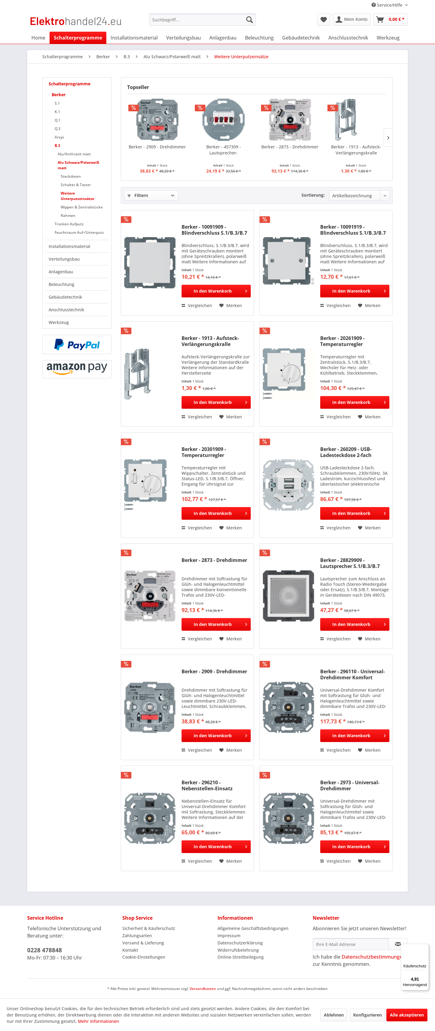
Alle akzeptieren (407, 1015)
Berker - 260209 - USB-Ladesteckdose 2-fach (346, 452)
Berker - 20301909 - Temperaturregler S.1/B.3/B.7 (204, 452)
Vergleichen (197, 305)
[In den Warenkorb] (216, 291)
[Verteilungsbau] (183, 38)
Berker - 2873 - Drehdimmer (289, 147)
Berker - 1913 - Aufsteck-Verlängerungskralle (356, 150)
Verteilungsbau (64, 259)
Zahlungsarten (137, 935)
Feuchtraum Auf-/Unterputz (79, 232)
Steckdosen (71, 176)
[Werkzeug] (388, 38)
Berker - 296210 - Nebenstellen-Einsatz (207, 785)
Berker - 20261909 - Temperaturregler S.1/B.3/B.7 (342, 341)
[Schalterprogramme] (78, 38)
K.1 (57, 111)
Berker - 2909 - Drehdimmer (157, 147)
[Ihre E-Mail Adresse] (351, 944)
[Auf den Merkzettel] (230, 305)
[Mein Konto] (352, 20)
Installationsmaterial (69, 246)
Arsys (59, 137)
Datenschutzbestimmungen (373, 956)
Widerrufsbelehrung (238, 950)
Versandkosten (203, 988)
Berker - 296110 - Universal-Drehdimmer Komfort (352, 674)
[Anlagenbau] (223, 38)
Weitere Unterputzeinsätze (77, 196)
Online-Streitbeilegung (241, 957)
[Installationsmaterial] (134, 38)
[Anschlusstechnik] (348, 38)
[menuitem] (202, 20)
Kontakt (130, 950)
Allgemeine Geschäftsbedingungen (253, 928)
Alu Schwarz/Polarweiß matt (78, 165)
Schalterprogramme (69, 84)
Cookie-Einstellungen (143, 957)
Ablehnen (334, 1015)
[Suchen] (249, 20)
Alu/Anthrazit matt (74, 154)
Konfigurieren (367, 1015)
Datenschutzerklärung (240, 943)
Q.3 (57, 128)
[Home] (38, 38)
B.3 (57, 145)
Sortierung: (313, 195)
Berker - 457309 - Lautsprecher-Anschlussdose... (223, 150)
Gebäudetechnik (65, 297)
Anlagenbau (61, 271)
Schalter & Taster (76, 184)
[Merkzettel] (323, 20)
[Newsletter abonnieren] (398, 944)
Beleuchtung (61, 284)
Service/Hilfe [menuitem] (388, 5)
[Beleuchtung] (259, 38)
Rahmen (68, 215)
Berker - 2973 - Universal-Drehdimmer (349, 785)
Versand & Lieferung (143, 943)
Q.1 (57, 120)
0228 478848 (44, 950)
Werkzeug (59, 322)
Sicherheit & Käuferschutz (148, 928)
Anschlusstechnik (66, 309)
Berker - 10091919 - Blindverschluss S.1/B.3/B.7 (353, 230)
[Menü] (425, 947)
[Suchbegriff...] (202, 20)
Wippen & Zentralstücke (82, 207)
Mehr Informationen (98, 1021)
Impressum (229, 935)
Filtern (137, 195)
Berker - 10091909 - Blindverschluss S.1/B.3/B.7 (214, 230)
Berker (59, 94)
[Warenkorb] (390, 20)
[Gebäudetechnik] (301, 38)
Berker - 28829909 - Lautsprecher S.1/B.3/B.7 (350, 563)
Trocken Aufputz (69, 224)
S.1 (57, 103)
